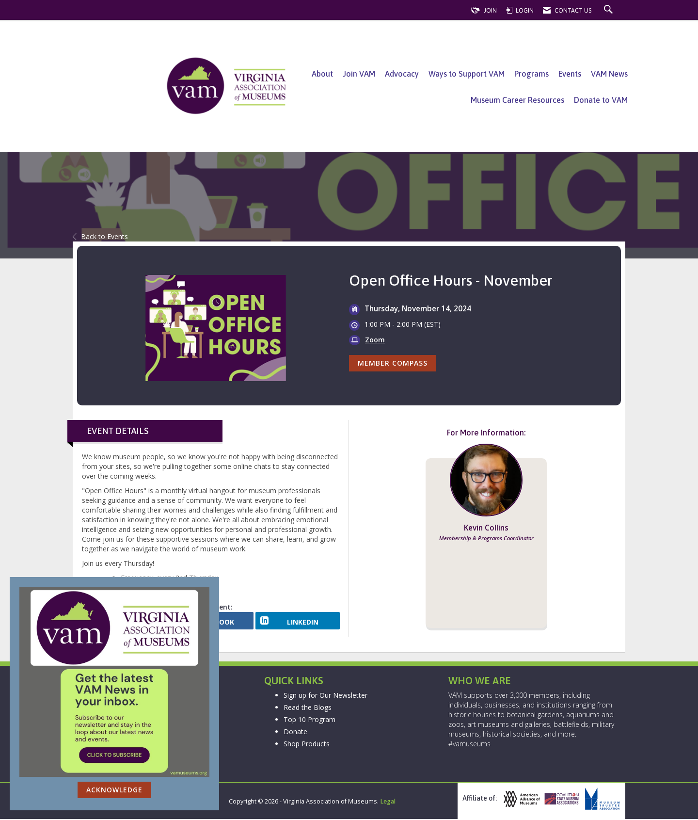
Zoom (375, 339)
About (322, 73)
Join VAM (359, 73)
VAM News (609, 73)
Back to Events (100, 236)
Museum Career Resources (517, 100)
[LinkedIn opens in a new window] (297, 624)
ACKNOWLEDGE (114, 789)
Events (569, 73)
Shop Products (307, 744)
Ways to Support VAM (466, 73)
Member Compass (393, 363)
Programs (531, 73)
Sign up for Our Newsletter (325, 695)
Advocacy (402, 73)
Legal (388, 802)
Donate (295, 732)
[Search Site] (610, 10)
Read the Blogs (308, 707)
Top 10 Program (309, 719)
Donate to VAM (601, 100)
